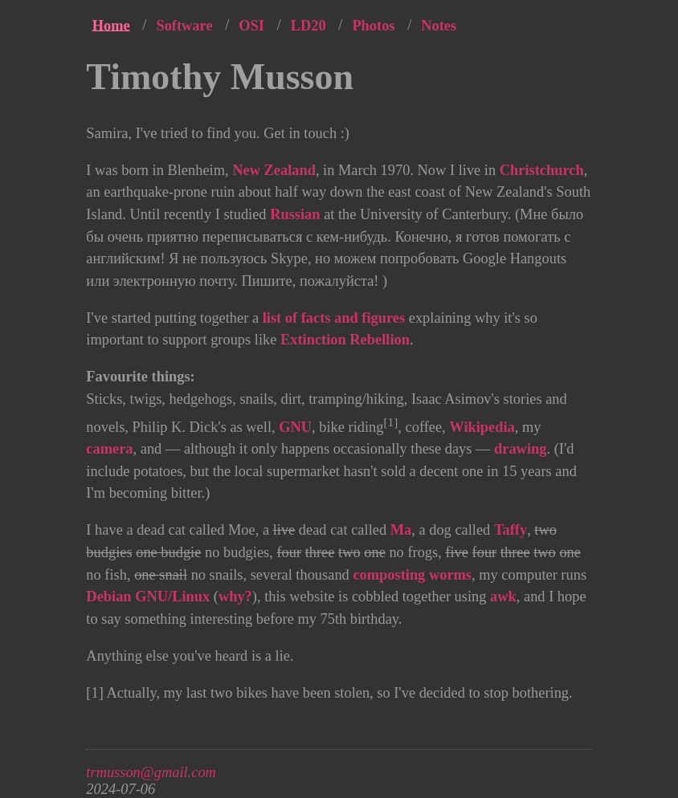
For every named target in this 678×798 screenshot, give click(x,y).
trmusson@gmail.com (151, 772)
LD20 (308, 25)
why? (235, 596)
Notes (438, 25)
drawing (520, 449)
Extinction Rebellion (345, 340)
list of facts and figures (334, 318)
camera (109, 449)
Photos (373, 25)
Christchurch (542, 170)
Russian (295, 214)
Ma (401, 530)
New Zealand (274, 170)
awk (503, 596)
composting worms (412, 575)
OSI (251, 25)
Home (111, 25)
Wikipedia (481, 427)
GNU (295, 427)
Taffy (510, 530)
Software (184, 25)
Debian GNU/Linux (148, 596)
